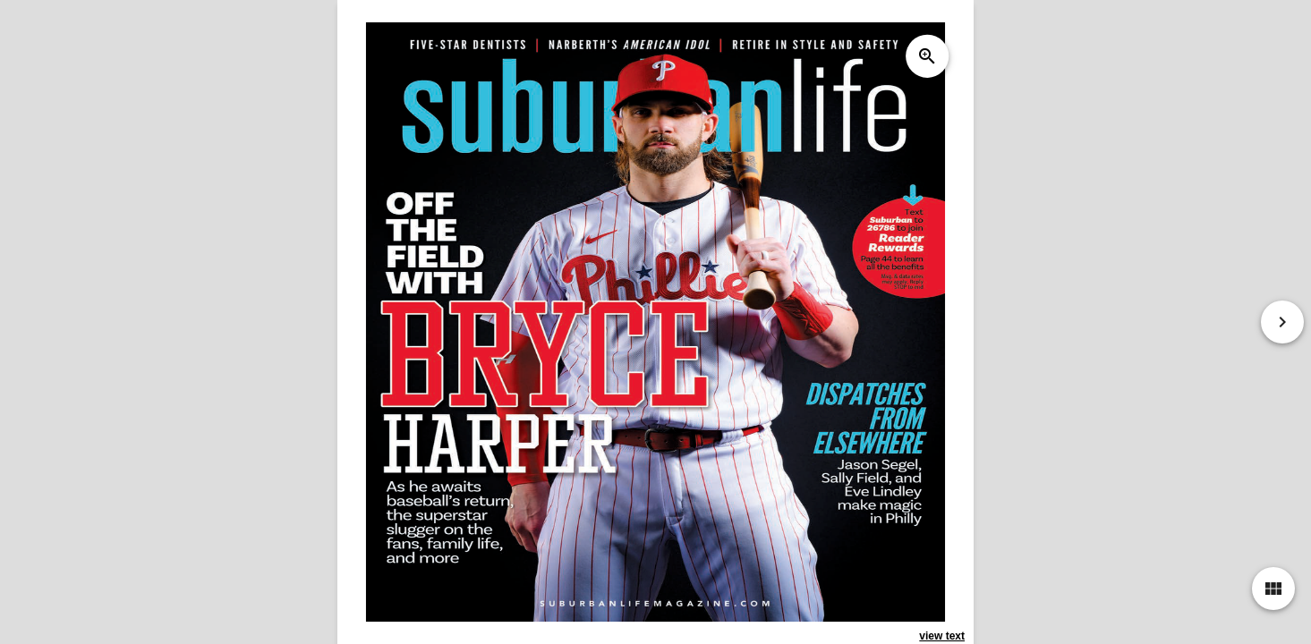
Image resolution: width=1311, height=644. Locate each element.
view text (942, 636)
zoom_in (927, 56)
